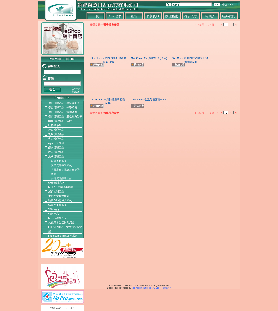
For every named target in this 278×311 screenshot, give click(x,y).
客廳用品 (53, 209)
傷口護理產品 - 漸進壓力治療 (65, 116)
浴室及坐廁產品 (57, 204)
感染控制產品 (56, 191)
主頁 (96, 16)
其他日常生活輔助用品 (61, 222)
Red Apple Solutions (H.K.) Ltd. (145, 288)
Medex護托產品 (57, 218)
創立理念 (114, 16)
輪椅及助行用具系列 (60, 200)
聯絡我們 (228, 16)
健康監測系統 (56, 182)
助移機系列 (54, 125)
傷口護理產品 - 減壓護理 (62, 112)
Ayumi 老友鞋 (56, 143)
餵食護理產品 (56, 147)
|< (217, 24)
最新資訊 (152, 16)
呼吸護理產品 (56, 151)
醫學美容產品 (59, 160)
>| (236, 24)
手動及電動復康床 (58, 195)
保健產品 (53, 213)
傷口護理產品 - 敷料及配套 (64, 103)
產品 (134, 16)
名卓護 (210, 16)
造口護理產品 (56, 129)
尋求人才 (190, 16)
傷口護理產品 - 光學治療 (62, 107)
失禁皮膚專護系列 (61, 165)
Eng (232, 4)
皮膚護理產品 (56, 156)
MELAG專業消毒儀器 (60, 187)
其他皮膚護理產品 (61, 178)
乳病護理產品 (56, 134)
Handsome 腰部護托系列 (62, 235)
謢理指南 (171, 16)
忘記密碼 (76, 91)
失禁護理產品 (56, 138)
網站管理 (167, 288)
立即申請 (76, 88)
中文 (224, 4)
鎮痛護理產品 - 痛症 (60, 120)
